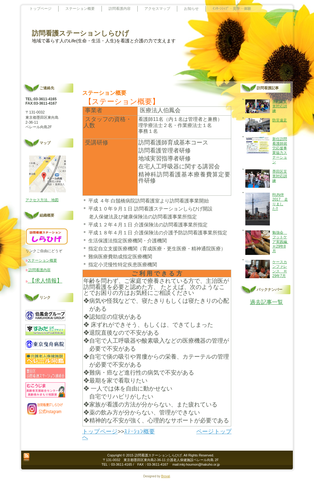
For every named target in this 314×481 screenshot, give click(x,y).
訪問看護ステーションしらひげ (80, 33)
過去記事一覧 (266, 302)
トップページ (99, 431)
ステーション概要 (42, 260)
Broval (165, 476)
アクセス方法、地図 (42, 200)
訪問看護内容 (39, 270)
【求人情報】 (45, 281)
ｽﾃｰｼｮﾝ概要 (139, 431)
